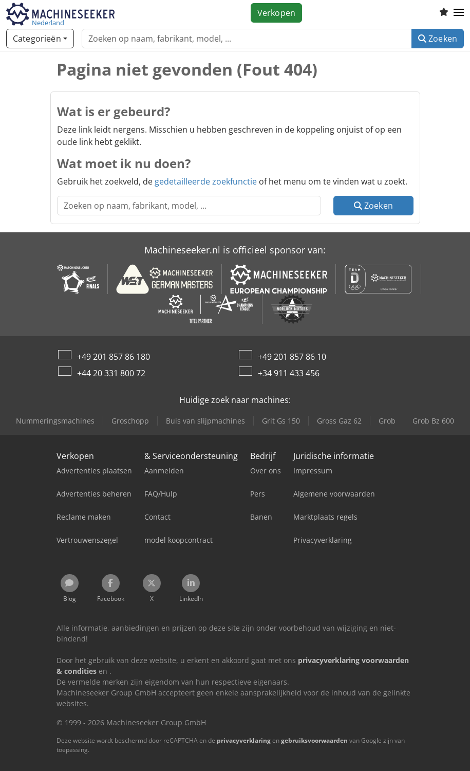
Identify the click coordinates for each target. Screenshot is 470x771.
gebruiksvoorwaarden (314, 740)
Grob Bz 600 (433, 421)
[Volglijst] (443, 13)
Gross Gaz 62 (339, 421)
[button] (459, 13)
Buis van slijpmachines (205, 421)
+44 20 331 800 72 (111, 373)
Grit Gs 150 (281, 421)
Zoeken (437, 38)
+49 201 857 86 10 (292, 356)
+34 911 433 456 (288, 373)
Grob (387, 421)
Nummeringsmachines (55, 421)
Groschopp (130, 421)
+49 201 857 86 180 (113, 356)
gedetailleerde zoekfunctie (206, 181)
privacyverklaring (244, 740)
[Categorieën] (40, 38)
